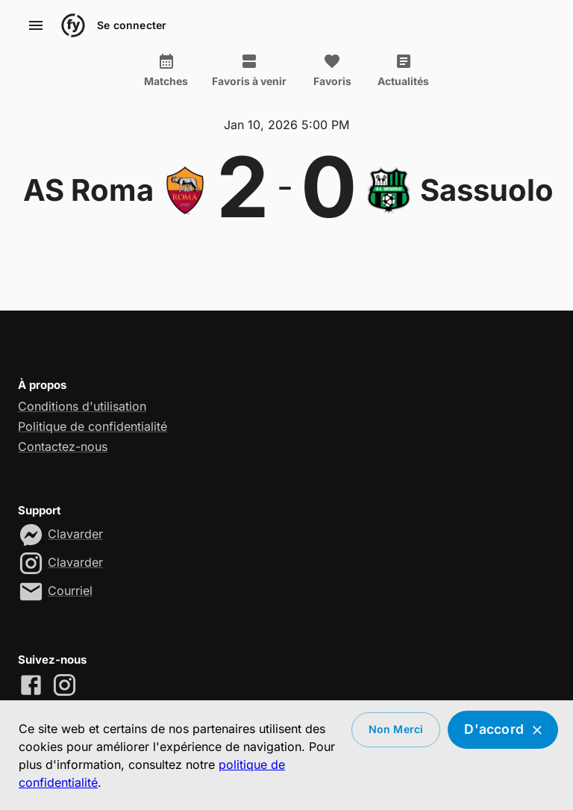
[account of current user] (36, 25)
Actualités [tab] (403, 70)
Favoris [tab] (332, 70)
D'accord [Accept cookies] (503, 730)
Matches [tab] (166, 70)
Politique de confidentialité (92, 426)
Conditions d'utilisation (82, 406)
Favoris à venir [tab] (249, 70)
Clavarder (75, 533)
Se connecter (132, 25)
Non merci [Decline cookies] (396, 730)
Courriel (70, 590)
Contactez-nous (62, 446)
